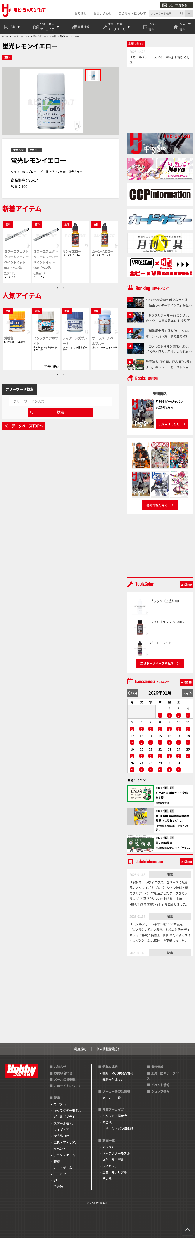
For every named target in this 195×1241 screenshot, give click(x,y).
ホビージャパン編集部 (117, 1131)
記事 (170, 877)
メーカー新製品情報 (116, 1094)
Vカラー (35, 152)
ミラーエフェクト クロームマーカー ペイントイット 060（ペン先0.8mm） (45, 265)
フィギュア (61, 1132)
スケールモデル (64, 1126)
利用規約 (80, 1051)
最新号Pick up (112, 1082)
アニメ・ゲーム (64, 1157)
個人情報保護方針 (109, 1051)
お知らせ (80, 13)
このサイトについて (132, 13)
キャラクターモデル (67, 1113)
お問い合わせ (102, 13)
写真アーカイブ (113, 1112)
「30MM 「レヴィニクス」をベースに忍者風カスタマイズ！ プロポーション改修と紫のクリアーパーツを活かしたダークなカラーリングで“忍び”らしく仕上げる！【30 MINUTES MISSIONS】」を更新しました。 (160, 896)
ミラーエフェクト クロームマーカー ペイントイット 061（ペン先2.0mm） (16, 265)
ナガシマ (18, 152)
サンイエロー (72, 254)
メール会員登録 (64, 1082)
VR (55, 1183)
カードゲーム (63, 1170)
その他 (58, 1189)
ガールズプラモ (64, 1119)
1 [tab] (57, 290)
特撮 (57, 1164)
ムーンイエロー (102, 254)
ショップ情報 (160, 1094)
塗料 (7, 60)
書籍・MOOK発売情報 (117, 1075)
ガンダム (60, 1106)
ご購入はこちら (169, 426)
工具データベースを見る (157, 666)
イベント (60, 1151)
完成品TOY (61, 1138)
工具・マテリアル (66, 1145)
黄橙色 (8, 341)
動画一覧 (108, 1143)
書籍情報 (157, 1069)
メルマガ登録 (174, 5)
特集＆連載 (110, 1069)
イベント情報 (160, 1087)
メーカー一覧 (111, 1100)
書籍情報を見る (157, 507)
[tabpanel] (16, 255)
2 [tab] (64, 290)
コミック (60, 1176)
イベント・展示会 (114, 1118)
